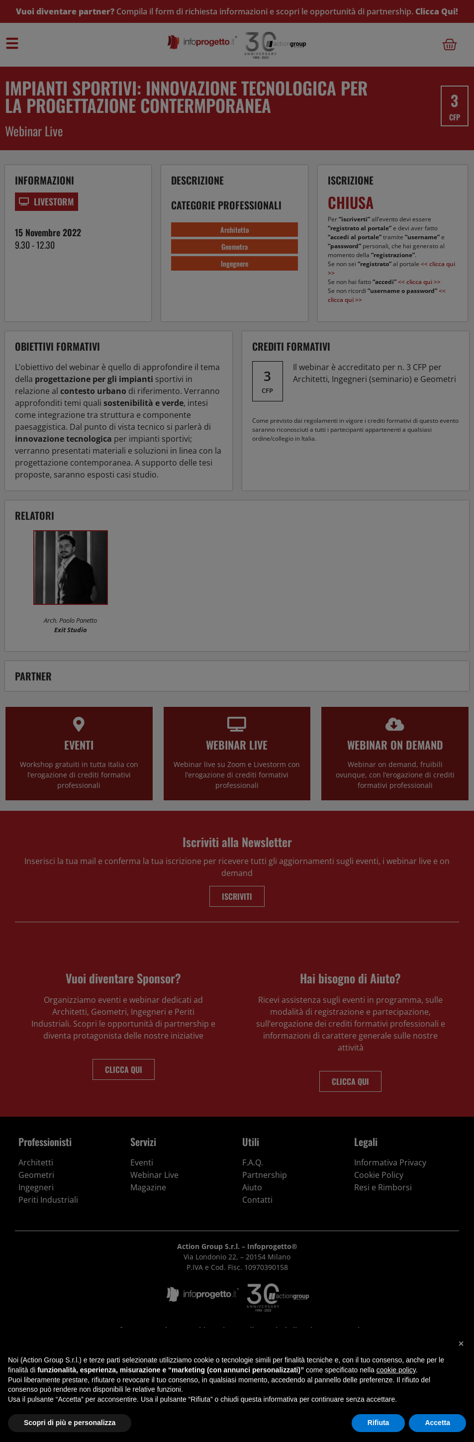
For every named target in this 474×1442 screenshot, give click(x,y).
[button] (461, 1343)
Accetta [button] (437, 1423)
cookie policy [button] (396, 1370)
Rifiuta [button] (378, 1423)
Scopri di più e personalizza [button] (69, 1423)
